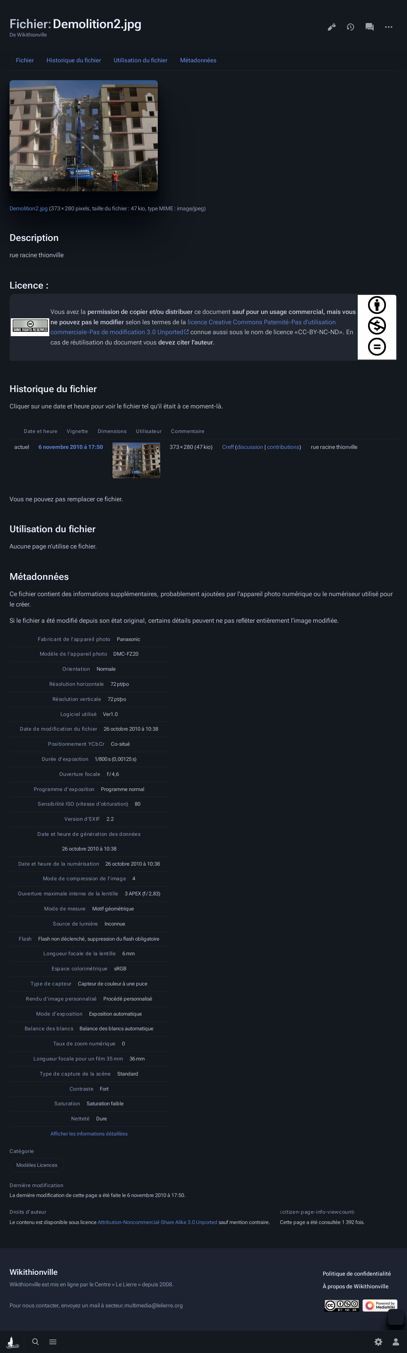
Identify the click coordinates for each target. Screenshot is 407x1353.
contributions (283, 447)
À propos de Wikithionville (356, 1286)
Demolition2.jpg (29, 208)
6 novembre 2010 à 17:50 (71, 447)
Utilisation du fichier (140, 60)
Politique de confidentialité (357, 1273)
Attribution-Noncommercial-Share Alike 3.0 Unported (157, 1222)
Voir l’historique (351, 27)
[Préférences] (378, 1342)
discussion (250, 447)
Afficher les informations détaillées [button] (89, 1134)
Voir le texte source (331, 27)
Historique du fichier (74, 60)
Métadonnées (198, 60)
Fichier (25, 60)
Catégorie (22, 1151)
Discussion (370, 27)
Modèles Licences (36, 1165)
